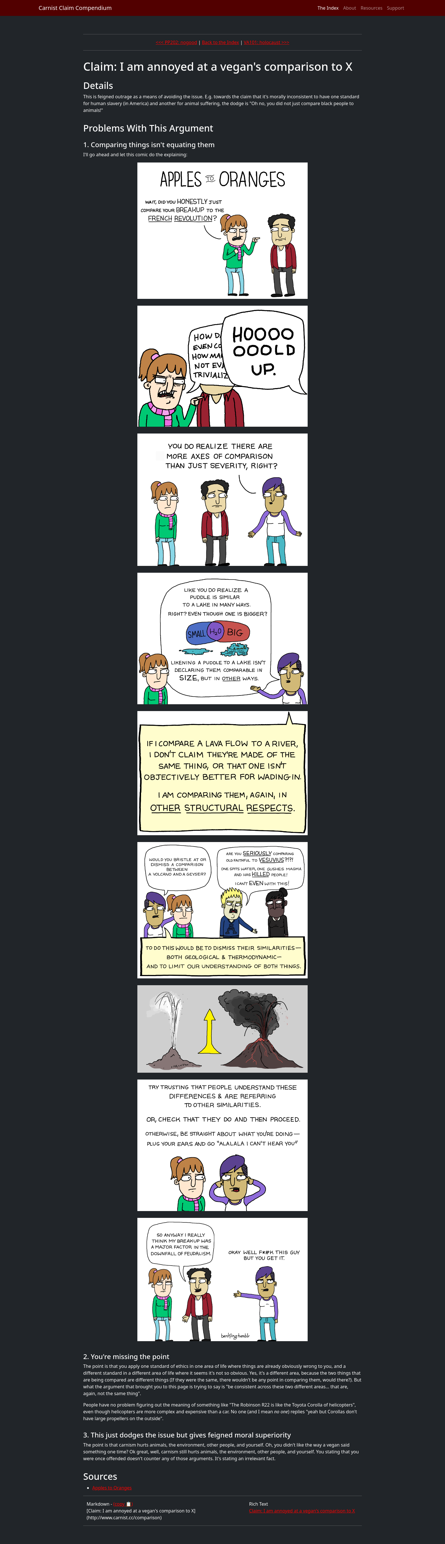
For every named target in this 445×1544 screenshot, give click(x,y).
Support (395, 8)
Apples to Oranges (112, 1488)
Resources (372, 8)
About (349, 8)
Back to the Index (220, 42)
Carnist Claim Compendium (75, 8)
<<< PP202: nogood (176, 42)
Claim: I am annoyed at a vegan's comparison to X (302, 1511)
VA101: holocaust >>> (266, 42)
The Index (328, 8)
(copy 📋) (123, 1504)
